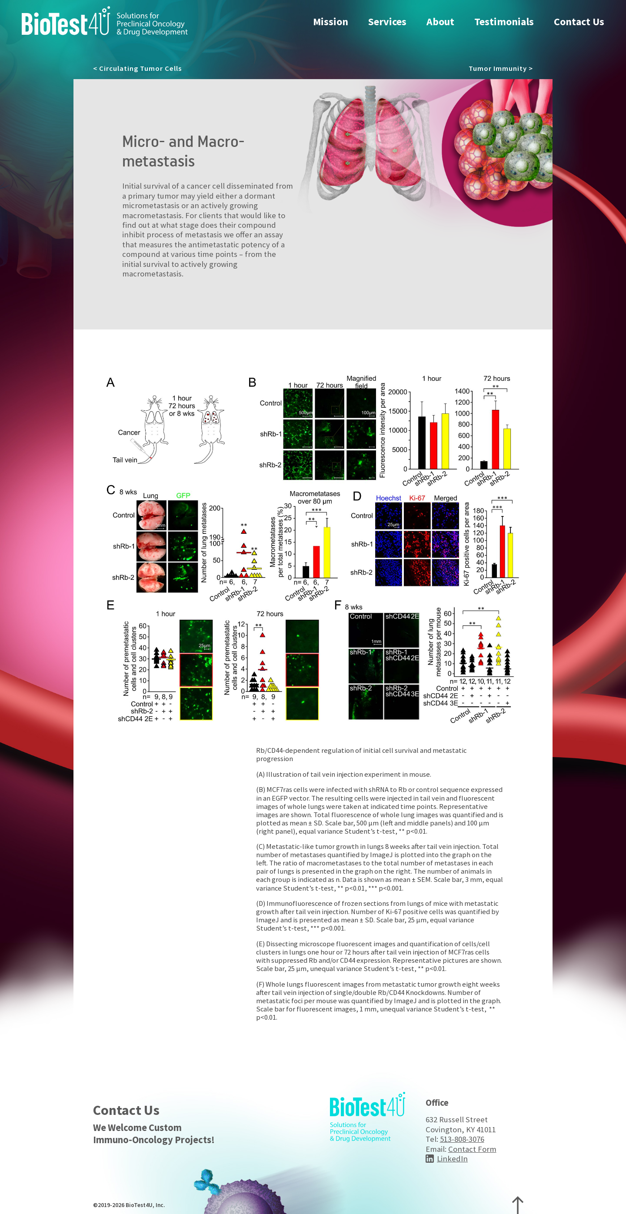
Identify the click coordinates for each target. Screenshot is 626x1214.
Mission (330, 21)
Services (387, 21)
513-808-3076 (462, 1139)
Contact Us (579, 21)
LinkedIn (452, 1159)
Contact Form (472, 1149)
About (440, 21)
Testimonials (504, 21)
